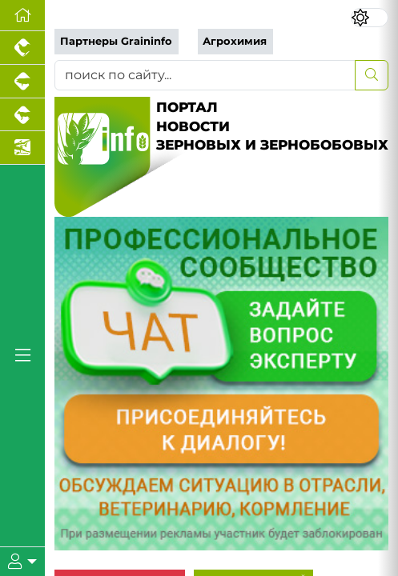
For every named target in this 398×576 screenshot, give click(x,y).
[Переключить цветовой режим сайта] (370, 17)
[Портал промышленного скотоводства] (22, 115)
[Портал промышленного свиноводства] (22, 81)
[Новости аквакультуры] (22, 148)
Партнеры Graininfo (116, 41)
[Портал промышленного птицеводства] (22, 48)
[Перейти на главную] (22, 15)
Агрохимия (235, 41)
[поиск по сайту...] (205, 75)
